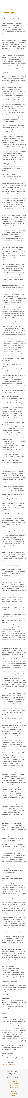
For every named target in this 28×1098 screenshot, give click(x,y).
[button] (4, 3)
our (7, 970)
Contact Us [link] (14, 1081)
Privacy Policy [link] (14, 1087)
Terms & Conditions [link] (14, 1083)
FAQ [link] (14, 1089)
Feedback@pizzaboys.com (9, 1064)
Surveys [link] (14, 1095)
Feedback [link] (14, 1091)
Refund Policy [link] (14, 1085)
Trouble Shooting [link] (14, 1093)
